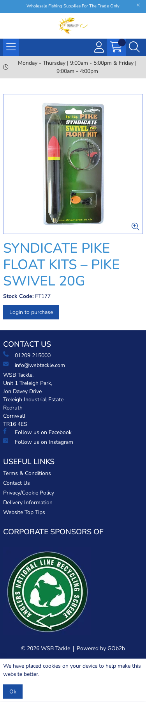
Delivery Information (28, 502)
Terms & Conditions (27, 473)
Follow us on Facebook (37, 432)
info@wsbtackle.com (34, 365)
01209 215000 (27, 355)
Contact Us (16, 483)
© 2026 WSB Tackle (45, 648)
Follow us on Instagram (38, 442)
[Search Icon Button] (134, 47)
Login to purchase (31, 312)
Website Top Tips (24, 512)
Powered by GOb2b (101, 648)
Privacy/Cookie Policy (28, 492)
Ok (12, 691)
